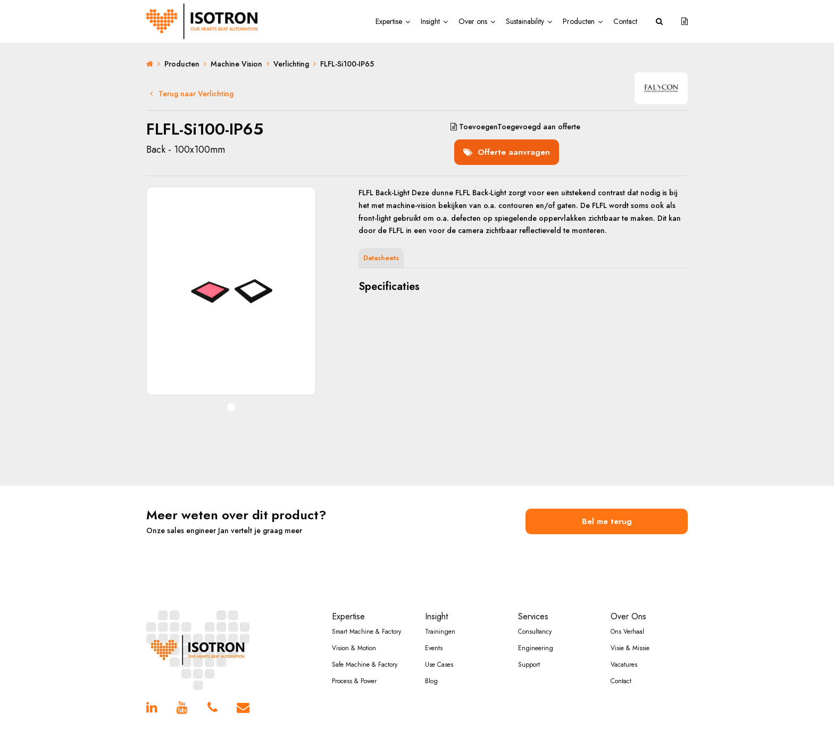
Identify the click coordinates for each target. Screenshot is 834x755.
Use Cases (439, 649)
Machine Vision (236, 64)
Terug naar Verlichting (191, 93)
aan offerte (513, 126)
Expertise (389, 21)
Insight (430, 21)
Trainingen (440, 616)
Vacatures (624, 649)
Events (434, 632)
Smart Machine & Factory (366, 616)
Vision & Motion (354, 632)
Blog (431, 665)
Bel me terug (606, 509)
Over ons (472, 21)
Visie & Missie (630, 632)
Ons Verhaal (627, 616)
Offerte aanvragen (510, 141)
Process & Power (354, 665)
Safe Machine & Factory (364, 649)
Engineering (535, 632)
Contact (625, 21)
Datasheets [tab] (381, 250)
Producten (579, 21)
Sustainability (525, 21)
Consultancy (535, 616)
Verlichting (291, 64)
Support (529, 649)
